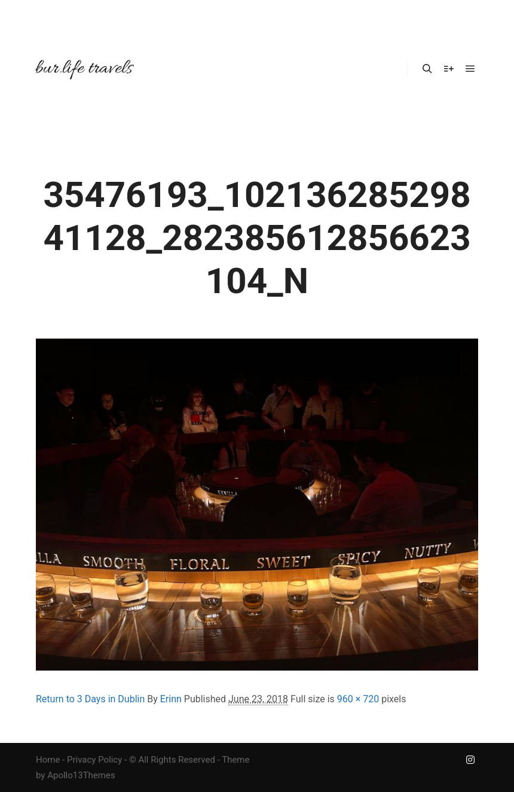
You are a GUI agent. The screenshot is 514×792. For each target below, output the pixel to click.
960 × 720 (358, 699)
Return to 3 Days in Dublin (90, 699)
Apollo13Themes (81, 775)
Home (48, 759)
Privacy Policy (94, 759)
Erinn (171, 699)
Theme (235, 759)
